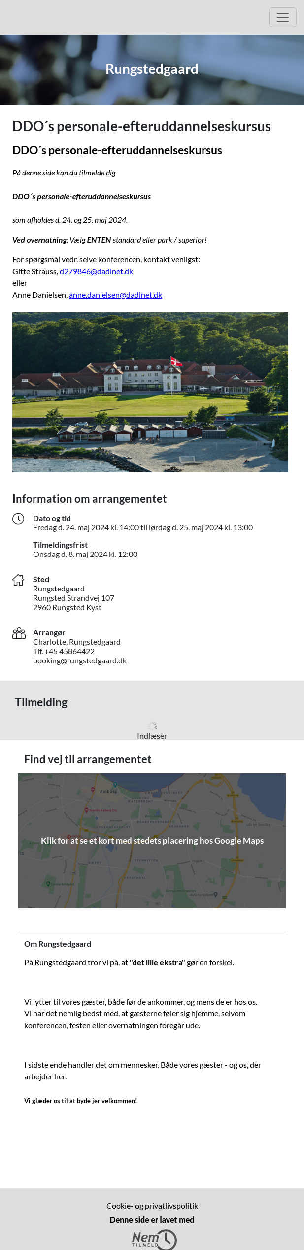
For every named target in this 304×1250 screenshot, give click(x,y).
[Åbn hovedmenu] (283, 17)
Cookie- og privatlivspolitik (152, 1205)
